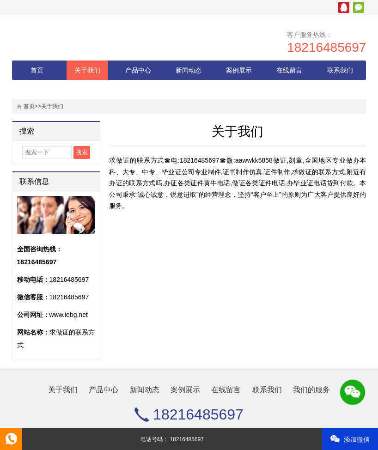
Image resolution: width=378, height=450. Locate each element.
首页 (36, 70)
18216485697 (326, 47)
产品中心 (138, 70)
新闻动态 (188, 70)
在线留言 (289, 70)
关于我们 (87, 70)
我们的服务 (37, 89)
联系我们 (340, 70)
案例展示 (239, 70)
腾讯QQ (343, 7)
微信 (358, 7)
